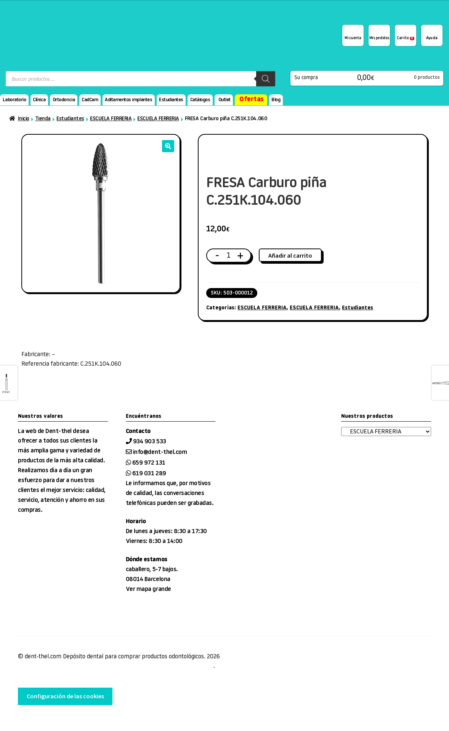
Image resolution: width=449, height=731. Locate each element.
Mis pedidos (379, 38)
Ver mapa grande (148, 589)
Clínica (39, 99)
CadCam (90, 99)
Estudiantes (171, 99)
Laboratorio (14, 99)
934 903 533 (150, 442)
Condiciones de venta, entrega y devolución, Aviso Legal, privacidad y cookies (115, 666)
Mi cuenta (353, 38)
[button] (168, 146)
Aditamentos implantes (128, 99)
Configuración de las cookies (65, 696)
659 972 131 (148, 463)
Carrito (405, 38)
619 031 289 (149, 474)
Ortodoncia (64, 99)
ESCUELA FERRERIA (110, 119)
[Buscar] (265, 78)
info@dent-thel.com (160, 452)
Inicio (23, 119)
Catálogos (200, 99)
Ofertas (251, 99)
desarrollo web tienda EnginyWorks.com (57, 720)
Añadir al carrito (290, 255)
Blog (275, 99)
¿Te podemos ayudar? (432, 35)
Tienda (43, 119)
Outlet (224, 99)
